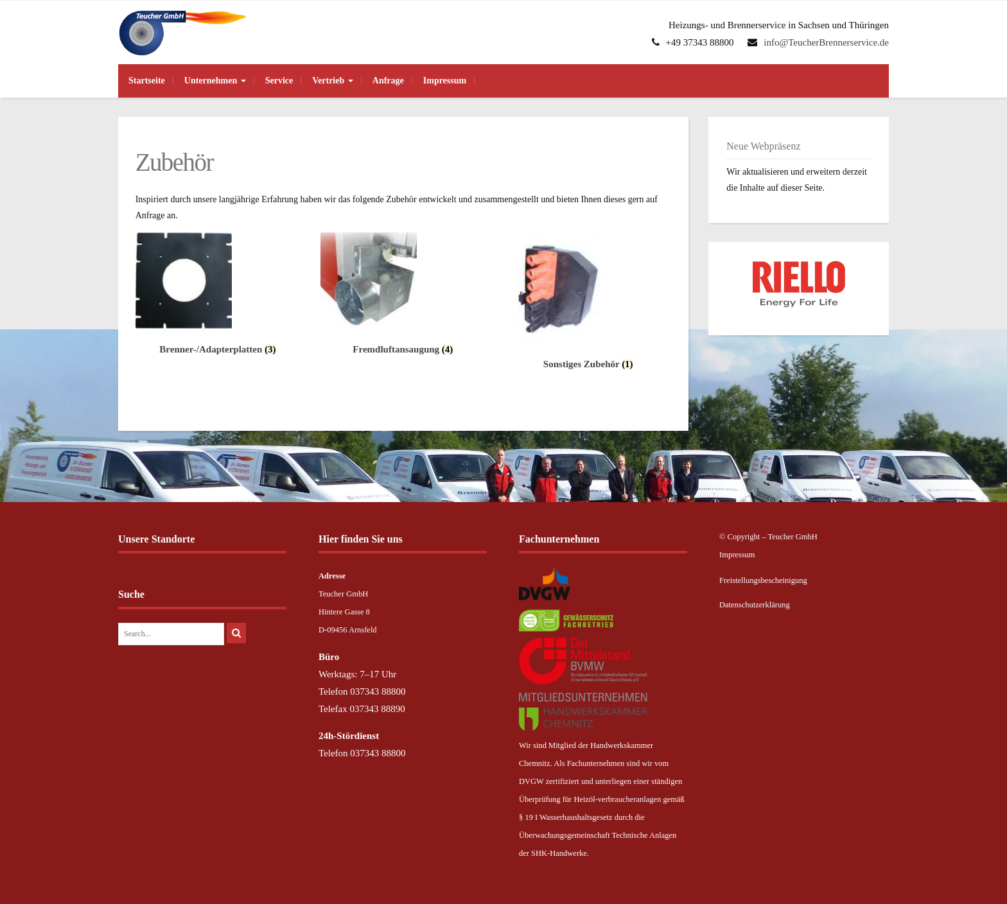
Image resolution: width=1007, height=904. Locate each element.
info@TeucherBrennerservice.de (826, 42)
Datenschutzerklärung (754, 604)
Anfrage (388, 80)
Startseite (146, 80)
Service (279, 80)
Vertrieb (332, 80)
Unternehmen (215, 80)
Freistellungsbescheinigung (763, 580)
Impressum (444, 80)
